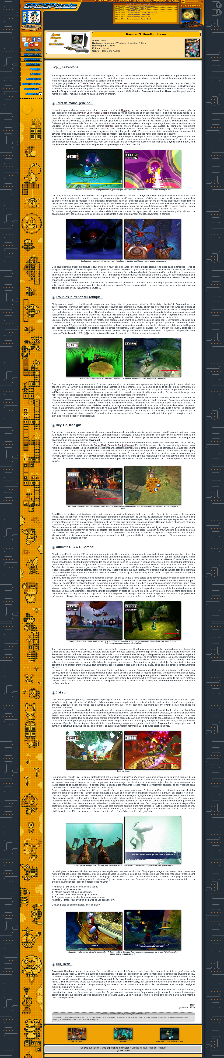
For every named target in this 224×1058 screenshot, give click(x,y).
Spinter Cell (112, 126)
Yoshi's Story (87, 83)
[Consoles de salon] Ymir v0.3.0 (138, 8)
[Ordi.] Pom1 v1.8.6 (133, 10)
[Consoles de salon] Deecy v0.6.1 (138, 17)
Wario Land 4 (122, 83)
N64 (86, 333)
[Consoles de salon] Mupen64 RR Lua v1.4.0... (143, 12)
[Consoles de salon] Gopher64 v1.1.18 (140, 15)
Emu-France (160, 4)
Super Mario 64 (102, 445)
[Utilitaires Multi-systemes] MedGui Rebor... (142, 6)
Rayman (125, 110)
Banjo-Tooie (102, 779)
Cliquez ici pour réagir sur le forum (148, 1047)
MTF (58, 67)
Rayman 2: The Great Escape (93, 112)
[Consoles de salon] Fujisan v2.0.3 (139, 19)
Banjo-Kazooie (126, 445)
